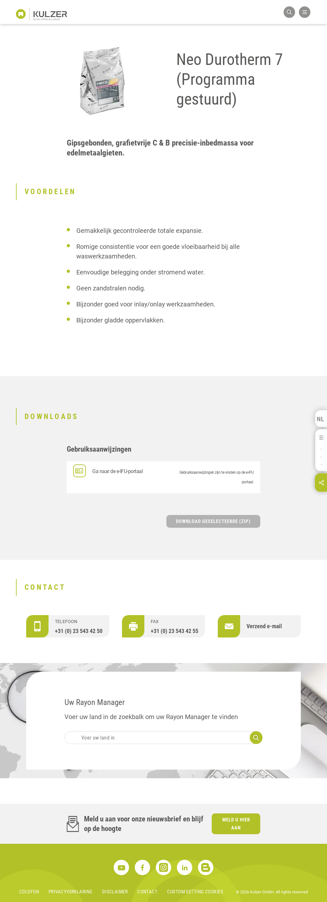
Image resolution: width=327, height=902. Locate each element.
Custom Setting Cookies (195, 892)
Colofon (29, 892)
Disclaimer (115, 892)
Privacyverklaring (71, 892)
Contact (147, 892)
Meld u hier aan (236, 824)
